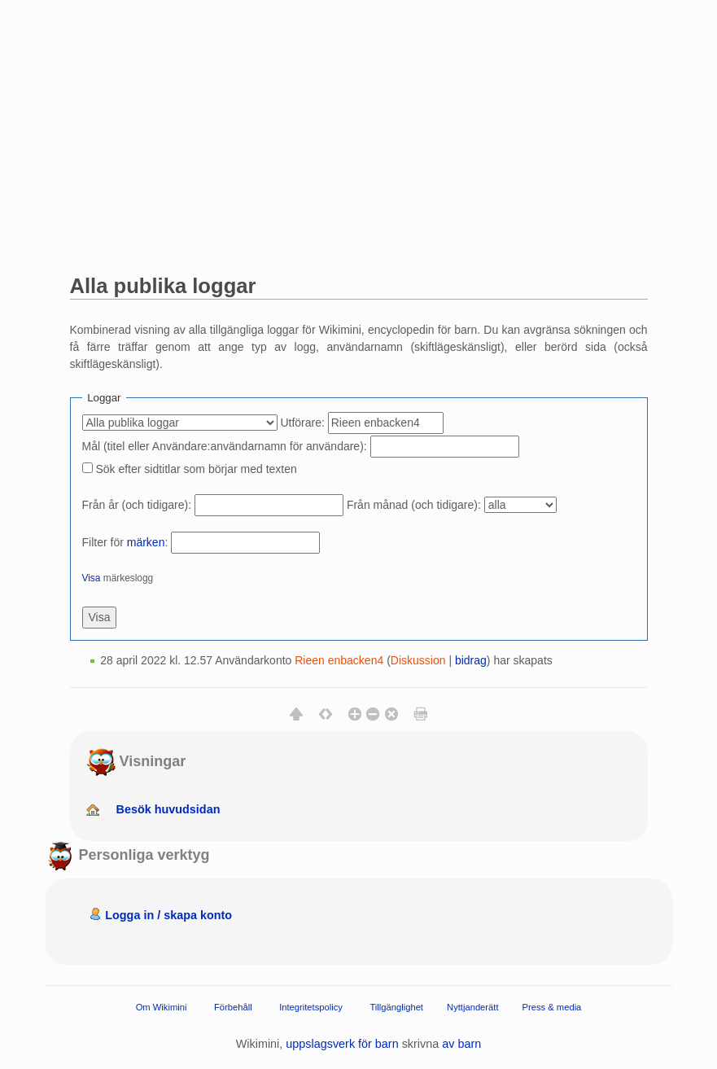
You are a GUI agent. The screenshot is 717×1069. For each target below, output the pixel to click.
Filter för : (125, 542)
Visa (91, 578)
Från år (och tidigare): (137, 504)
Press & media (552, 1006)
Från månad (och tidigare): (414, 504)
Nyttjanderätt (472, 1006)
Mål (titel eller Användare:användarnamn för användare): (224, 446)
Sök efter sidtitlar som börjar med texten (195, 468)
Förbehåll (233, 1006)
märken (146, 542)
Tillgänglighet (396, 1006)
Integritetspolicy (311, 1006)
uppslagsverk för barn (342, 1043)
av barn (461, 1043)
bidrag (471, 660)
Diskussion (418, 660)
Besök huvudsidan (168, 809)
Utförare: (302, 422)
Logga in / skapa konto (168, 915)
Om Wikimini (161, 1006)
